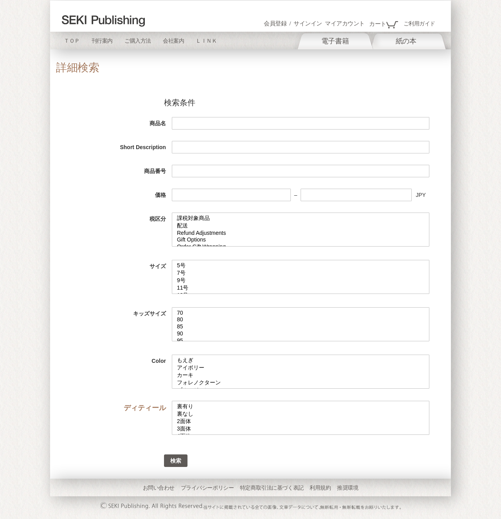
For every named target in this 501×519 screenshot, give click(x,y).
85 (300, 326)
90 (300, 333)
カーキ (300, 375)
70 (300, 313)
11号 (300, 288)
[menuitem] (335, 41)
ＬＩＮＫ (206, 41)
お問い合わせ (159, 488)
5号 (300, 266)
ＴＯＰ (72, 41)
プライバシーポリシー (207, 488)
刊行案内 (102, 41)
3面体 (300, 429)
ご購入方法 (137, 41)
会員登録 (275, 23)
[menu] (362, 40)
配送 (300, 226)
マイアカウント (345, 23)
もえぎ (300, 360)
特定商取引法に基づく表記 (272, 488)
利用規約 (320, 488)
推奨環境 (347, 488)
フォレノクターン (300, 383)
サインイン (308, 23)
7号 (300, 273)
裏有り (300, 407)
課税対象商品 (300, 218)
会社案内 (173, 41)
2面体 (300, 421)
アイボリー (300, 368)
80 (300, 319)
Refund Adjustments (300, 233)
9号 (300, 281)
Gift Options (300, 239)
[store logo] (103, 21)
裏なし (300, 414)
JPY (421, 195)
